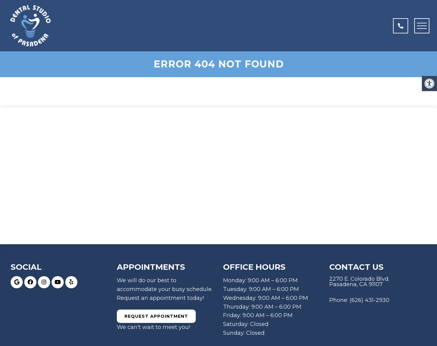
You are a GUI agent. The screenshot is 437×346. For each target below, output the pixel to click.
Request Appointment (156, 316)
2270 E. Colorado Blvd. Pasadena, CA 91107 (359, 281)
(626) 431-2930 (369, 300)
